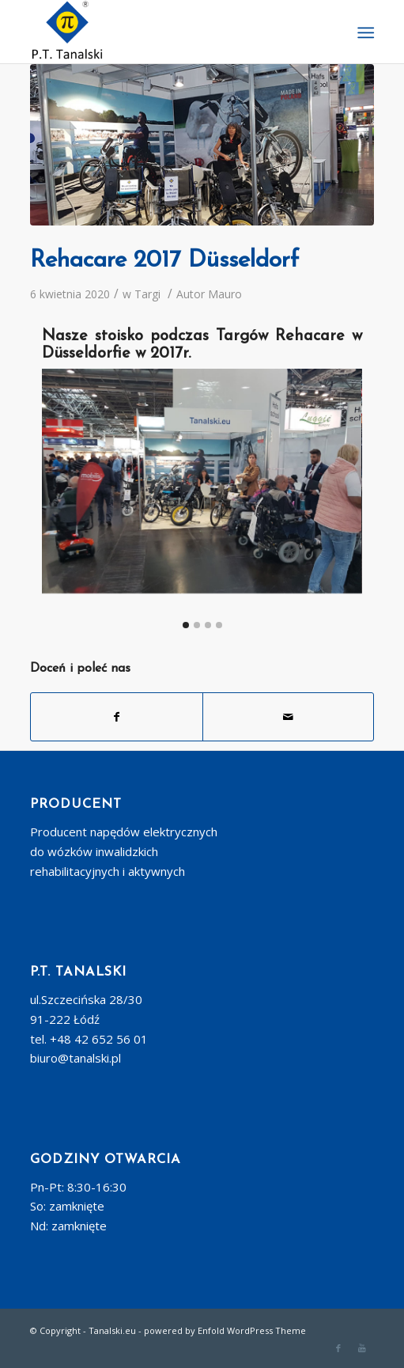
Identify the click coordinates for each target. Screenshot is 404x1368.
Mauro (225, 293)
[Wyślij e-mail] (288, 717)
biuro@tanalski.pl (75, 1058)
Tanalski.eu (112, 1330)
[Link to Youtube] (362, 1348)
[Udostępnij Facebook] (116, 717)
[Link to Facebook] (338, 1348)
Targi (147, 293)
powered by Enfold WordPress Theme (225, 1330)
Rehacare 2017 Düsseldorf (164, 260)
